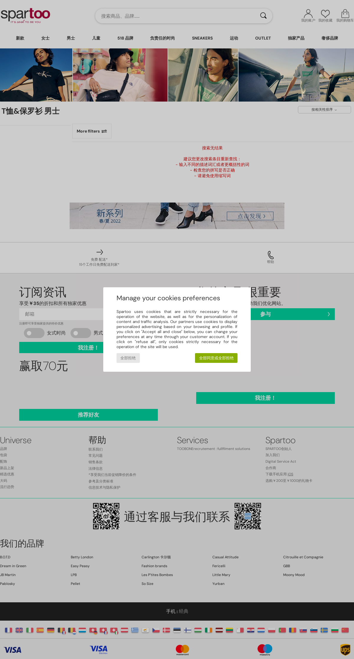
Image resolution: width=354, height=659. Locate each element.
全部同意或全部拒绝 (216, 358)
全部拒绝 (128, 358)
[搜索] (263, 16)
